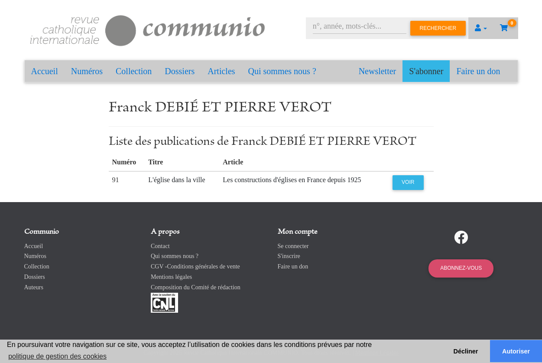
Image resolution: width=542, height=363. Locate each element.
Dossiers (180, 71)
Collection (134, 71)
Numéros (87, 71)
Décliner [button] (466, 351)
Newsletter (377, 71)
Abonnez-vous (461, 268)
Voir (408, 182)
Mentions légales (171, 277)
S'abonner (426, 71)
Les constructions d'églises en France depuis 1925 (292, 179)
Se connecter (293, 246)
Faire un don (478, 71)
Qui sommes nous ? (282, 71)
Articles (221, 71)
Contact (160, 246)
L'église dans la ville (176, 179)
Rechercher (438, 28)
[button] (480, 28)
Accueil (44, 71)
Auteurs (33, 287)
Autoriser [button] (516, 351)
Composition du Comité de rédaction (195, 287)
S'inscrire (289, 256)
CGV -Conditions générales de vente (195, 266)
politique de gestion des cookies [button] (57, 356)
